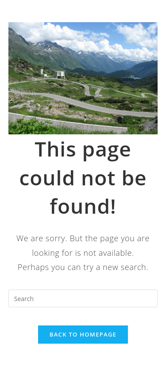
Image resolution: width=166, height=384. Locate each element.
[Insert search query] (83, 298)
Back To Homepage (83, 334)
